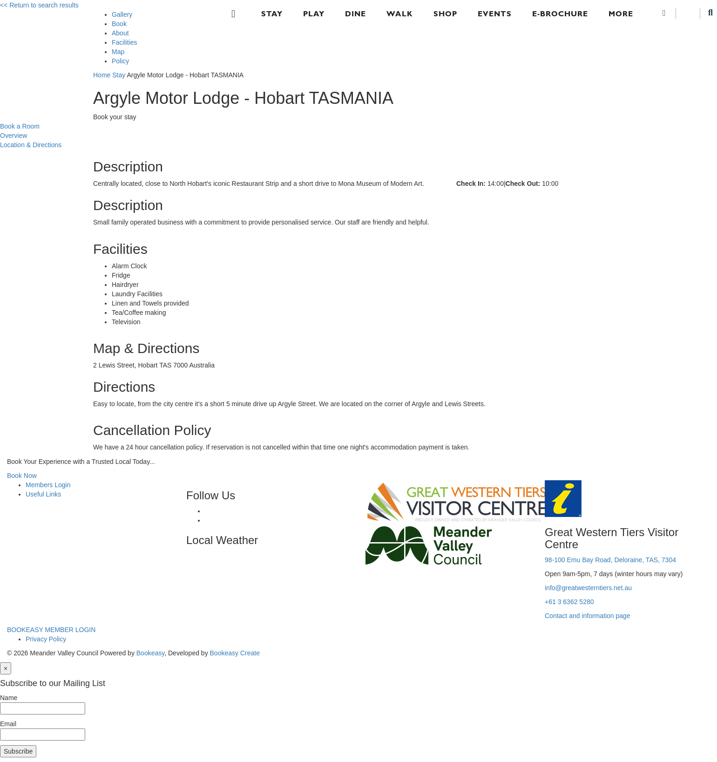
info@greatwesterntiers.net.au (588, 588)
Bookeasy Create (235, 653)
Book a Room (20, 126)
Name (8, 697)
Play (314, 13)
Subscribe (18, 751)
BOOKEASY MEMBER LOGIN (51, 629)
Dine (355, 13)
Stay (272, 13)
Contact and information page (587, 615)
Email (8, 724)
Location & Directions (30, 145)
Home (101, 75)
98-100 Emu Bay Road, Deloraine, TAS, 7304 (610, 560)
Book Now (22, 475)
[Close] (5, 668)
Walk (399, 13)
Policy (120, 61)
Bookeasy (150, 653)
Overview (13, 135)
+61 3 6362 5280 (569, 602)
